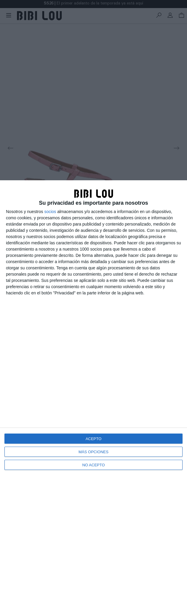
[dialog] (93, 390)
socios (50, 211)
